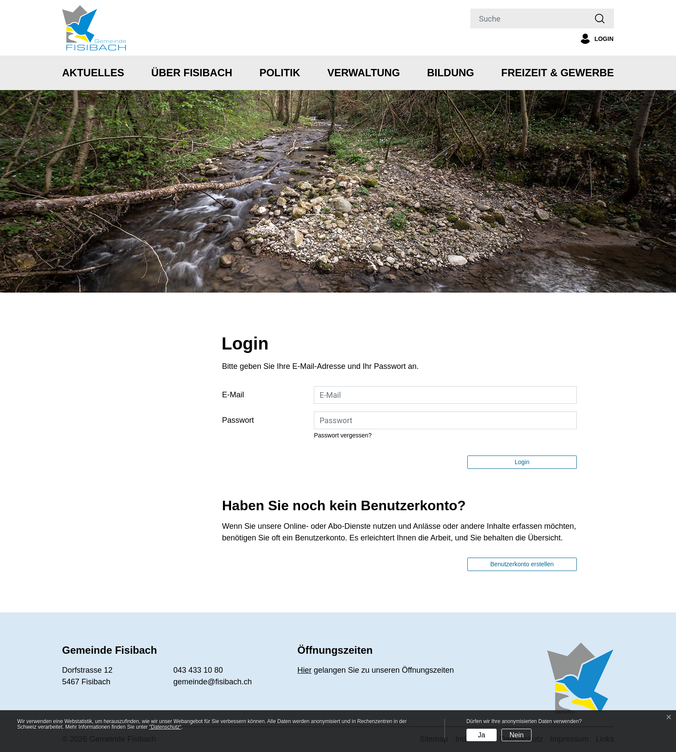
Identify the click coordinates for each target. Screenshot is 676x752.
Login (522, 462)
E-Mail (233, 394)
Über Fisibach (191, 72)
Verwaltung (363, 72)
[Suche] (528, 18)
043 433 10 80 (198, 670)
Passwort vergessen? (343, 435)
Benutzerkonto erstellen (522, 564)
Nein (517, 735)
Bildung (450, 72)
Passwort (238, 420)
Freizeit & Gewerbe (557, 72)
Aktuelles (93, 72)
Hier (304, 670)
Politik (280, 72)
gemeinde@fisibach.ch (212, 681)
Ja (481, 735)
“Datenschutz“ (165, 727)
